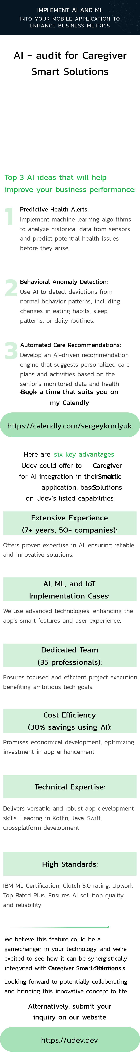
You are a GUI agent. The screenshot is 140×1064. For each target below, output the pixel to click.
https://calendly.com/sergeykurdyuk (69, 426)
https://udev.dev (69, 1040)
